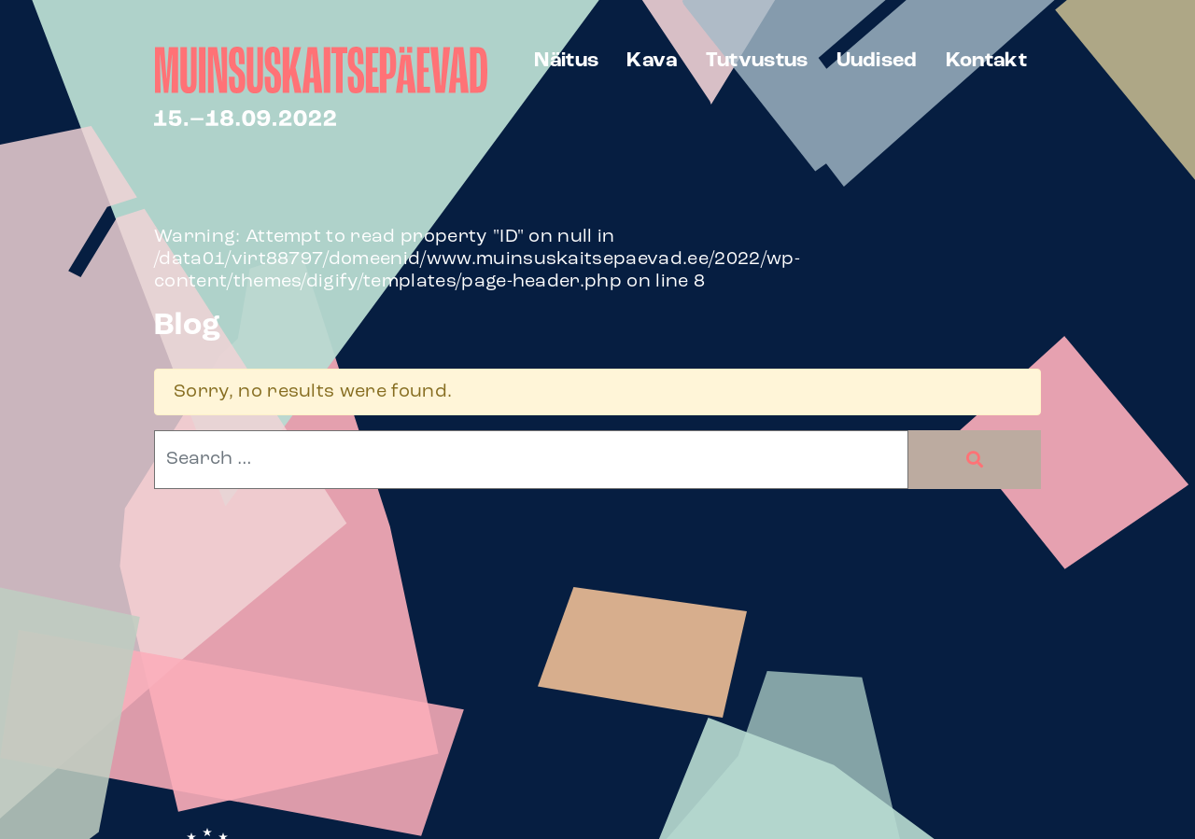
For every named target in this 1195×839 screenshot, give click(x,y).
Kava (651, 61)
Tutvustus (757, 61)
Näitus (566, 61)
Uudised (877, 61)
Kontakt (986, 61)
